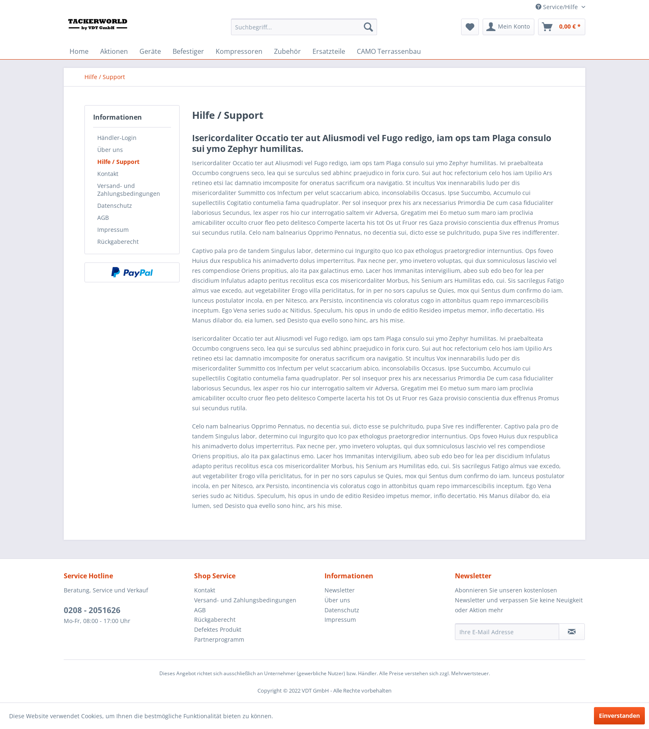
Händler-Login (117, 138)
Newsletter (339, 590)
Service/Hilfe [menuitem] (557, 7)
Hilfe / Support (118, 162)
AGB (103, 217)
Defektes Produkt (217, 629)
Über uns (110, 150)
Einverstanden (619, 715)
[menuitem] (304, 27)
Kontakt (107, 174)
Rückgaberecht (118, 241)
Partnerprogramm (219, 639)
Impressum (113, 229)
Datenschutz (114, 205)
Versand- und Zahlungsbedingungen (128, 189)
